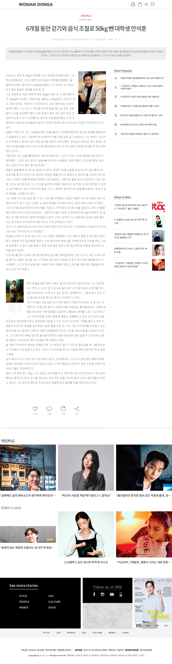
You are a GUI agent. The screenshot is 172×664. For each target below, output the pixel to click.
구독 (156, 625)
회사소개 (86, 650)
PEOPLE (86, 15)
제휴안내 (112, 650)
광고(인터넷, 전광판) (99, 650)
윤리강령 (40, 650)
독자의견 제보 (50, 650)
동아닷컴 (78, 650)
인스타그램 (102, 594)
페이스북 (94, 594)
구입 (165, 625)
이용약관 (120, 650)
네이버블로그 (121, 594)
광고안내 (32, 650)
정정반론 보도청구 (64, 650)
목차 (147, 625)
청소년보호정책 (146, 650)
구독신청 (24, 650)
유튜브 (112, 594)
